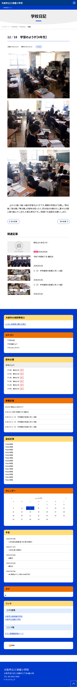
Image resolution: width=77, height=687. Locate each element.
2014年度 (9, 477)
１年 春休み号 (16, 385)
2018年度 (9, 466)
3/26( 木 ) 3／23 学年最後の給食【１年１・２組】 (21, 417)
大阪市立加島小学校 (13, 619)
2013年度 (9, 480)
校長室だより (13, 344)
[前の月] (11, 498)
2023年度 (9, 452)
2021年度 (9, 458)
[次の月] (65, 498)
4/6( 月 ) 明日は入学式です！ (14, 407)
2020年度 (9, 460)
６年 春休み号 (16, 389)
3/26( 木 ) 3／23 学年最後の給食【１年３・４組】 (21, 422)
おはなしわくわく (14, 347)
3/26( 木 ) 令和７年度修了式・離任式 (17, 412)
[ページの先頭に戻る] (74, 684)
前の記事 (14, 221)
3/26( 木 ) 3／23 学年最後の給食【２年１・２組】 (21, 427)
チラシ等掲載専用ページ (14, 633)
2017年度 (9, 469)
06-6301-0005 (13, 676)
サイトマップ (10, 679)
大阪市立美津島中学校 (13, 616)
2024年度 (9, 449)
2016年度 (9, 471)
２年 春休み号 (16, 381)
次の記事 (63, 221)
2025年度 (9, 447)
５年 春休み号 (16, 370)
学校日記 (12, 340)
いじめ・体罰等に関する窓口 (15, 324)
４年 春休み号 (16, 374)
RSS (12, 645)
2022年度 (9, 455)
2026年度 (9, 444)
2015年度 (9, 474)
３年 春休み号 (16, 377)
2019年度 (9, 463)
